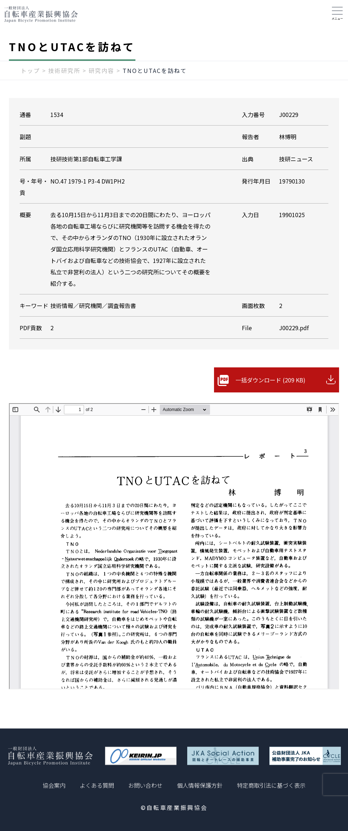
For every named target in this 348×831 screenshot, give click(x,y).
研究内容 (101, 70)
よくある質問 (97, 785)
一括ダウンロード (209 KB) (270, 380)
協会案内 (54, 785)
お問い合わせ (145, 785)
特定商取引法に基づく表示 (271, 785)
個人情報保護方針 (200, 785)
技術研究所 (64, 70)
